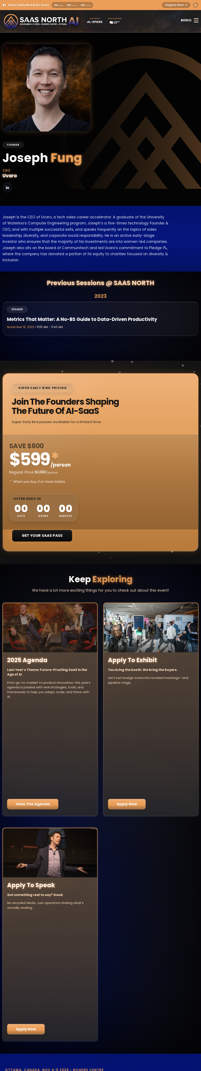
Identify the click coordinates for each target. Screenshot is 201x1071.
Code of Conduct (101, 1054)
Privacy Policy (100, 1043)
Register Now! (176, 5)
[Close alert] (195, 5)
